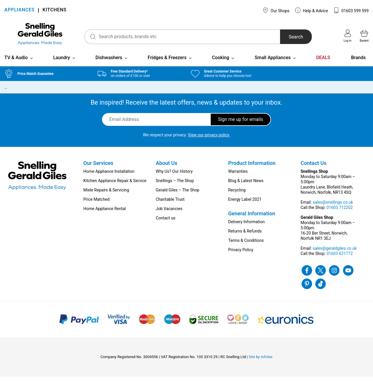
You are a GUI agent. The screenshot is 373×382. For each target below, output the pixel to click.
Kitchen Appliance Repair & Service (115, 186)
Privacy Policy (240, 255)
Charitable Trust (170, 204)
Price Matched (96, 204)
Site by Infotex (260, 362)
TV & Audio (16, 63)
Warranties (238, 176)
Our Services (98, 168)
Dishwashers (109, 63)
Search (292, 37)
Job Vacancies (169, 214)
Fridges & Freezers (167, 63)
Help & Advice (311, 10)
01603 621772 (339, 258)
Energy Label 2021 (244, 204)
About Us (166, 168)
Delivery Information (246, 227)
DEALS (323, 63)
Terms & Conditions (246, 245)
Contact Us (314, 168)
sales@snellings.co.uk (333, 207)
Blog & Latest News (245, 186)
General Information (251, 219)
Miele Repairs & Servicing (106, 195)
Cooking (220, 63)
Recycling (237, 195)
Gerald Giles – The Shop (178, 195)
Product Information (252, 168)
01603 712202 (339, 212)
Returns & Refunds (245, 236)
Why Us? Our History (174, 176)
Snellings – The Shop (175, 186)
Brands (358, 63)
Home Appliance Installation (108, 176)
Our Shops (276, 10)
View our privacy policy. (209, 140)
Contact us (165, 223)
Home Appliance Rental (104, 214)
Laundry (61, 63)
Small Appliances (273, 63)
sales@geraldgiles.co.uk (335, 253)
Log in (347, 35)
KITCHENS (54, 10)
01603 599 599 (351, 10)
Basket (364, 35)
